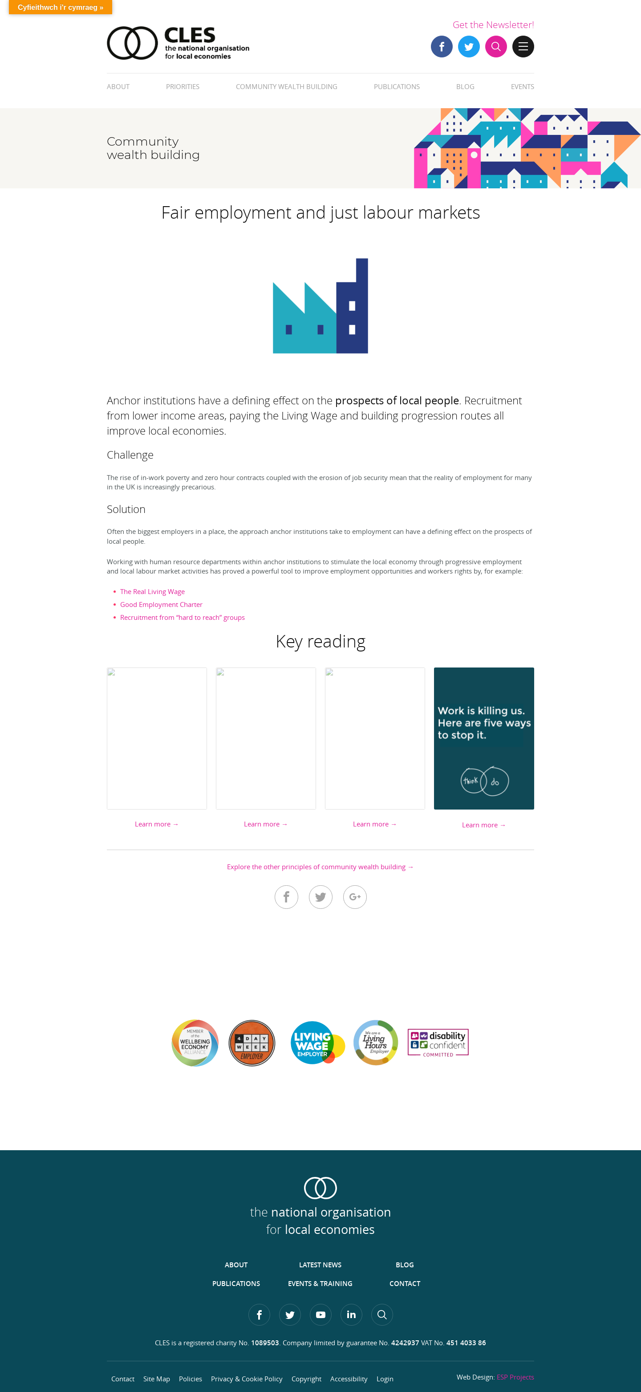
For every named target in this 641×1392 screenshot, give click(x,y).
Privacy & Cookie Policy (247, 1378)
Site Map (156, 1378)
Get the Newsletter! (493, 24)
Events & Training (320, 1283)
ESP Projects (515, 1376)
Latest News (320, 1265)
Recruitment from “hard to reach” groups (182, 617)
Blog (465, 86)
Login (385, 1378)
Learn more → (157, 823)
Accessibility (349, 1378)
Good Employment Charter (161, 604)
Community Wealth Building (286, 86)
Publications (397, 86)
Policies (190, 1378)
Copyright (306, 1378)
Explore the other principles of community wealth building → (320, 866)
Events (522, 86)
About (118, 86)
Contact (404, 1283)
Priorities (182, 86)
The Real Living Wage (152, 591)
